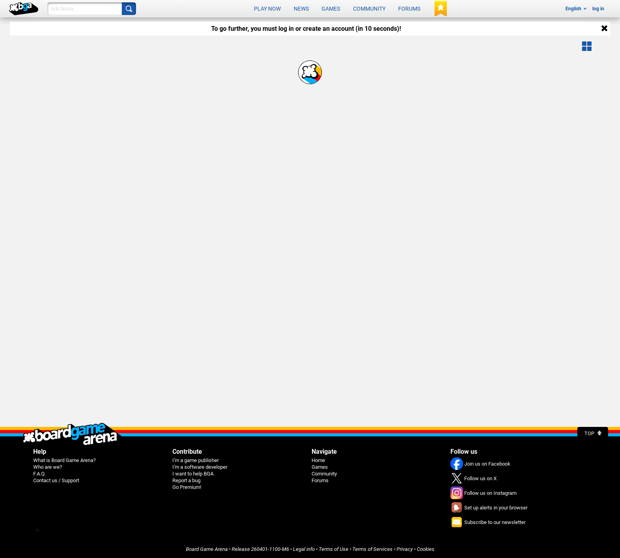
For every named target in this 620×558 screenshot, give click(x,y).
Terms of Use (333, 549)
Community (369, 9)
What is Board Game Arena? (64, 460)
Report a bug (186, 480)
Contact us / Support (56, 480)
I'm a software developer (199, 467)
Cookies (426, 549)
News (301, 9)
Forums (409, 9)
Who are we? (47, 467)
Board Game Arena (207, 549)
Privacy (405, 549)
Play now (267, 9)
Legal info (304, 549)
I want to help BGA (193, 473)
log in (598, 8)
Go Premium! (186, 487)
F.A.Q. (39, 473)
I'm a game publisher (195, 460)
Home (318, 460)
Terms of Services (372, 549)
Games (330, 9)
